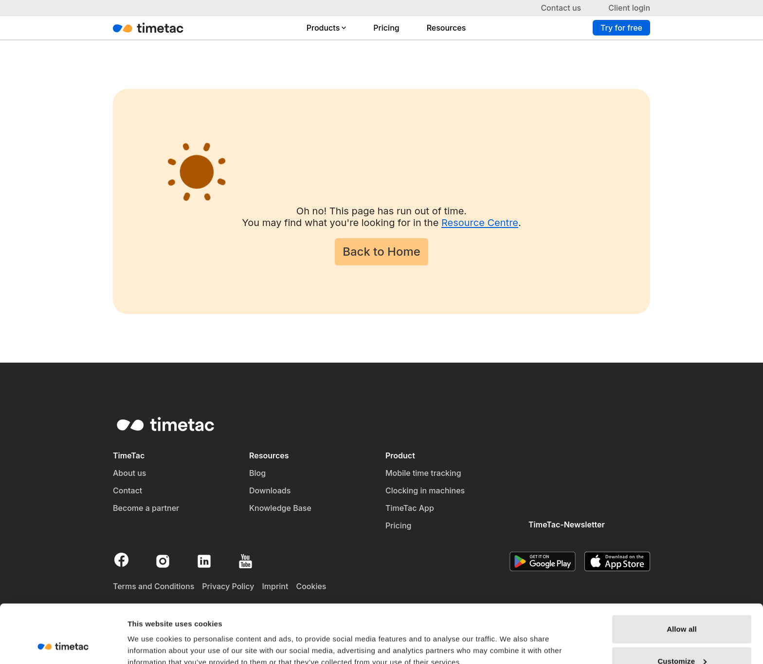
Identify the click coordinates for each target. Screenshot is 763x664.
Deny (681, 638)
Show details (150, 634)
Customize (682, 606)
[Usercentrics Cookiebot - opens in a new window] (63, 645)
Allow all (682, 574)
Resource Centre (479, 222)
